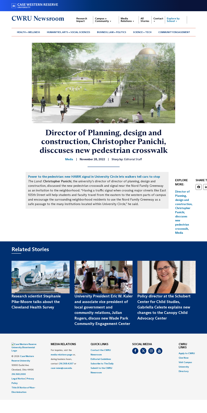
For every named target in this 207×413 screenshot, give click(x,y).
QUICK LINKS (99, 344)
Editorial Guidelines (101, 359)
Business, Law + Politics (111, 32)
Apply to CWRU (187, 353)
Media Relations (127, 20)
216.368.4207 (66, 363)
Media (179, 233)
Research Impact (81, 20)
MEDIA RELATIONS (63, 344)
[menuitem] (29, 32)
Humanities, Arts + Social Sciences (68, 32)
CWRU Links (183, 346)
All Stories (145, 20)
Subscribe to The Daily (102, 363)
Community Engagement (174, 32)
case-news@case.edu (61, 368)
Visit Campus (185, 362)
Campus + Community (103, 20)
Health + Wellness (28, 32)
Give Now (183, 357)
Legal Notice (18, 370)
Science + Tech (142, 32)
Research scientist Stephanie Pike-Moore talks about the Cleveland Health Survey (36, 301)
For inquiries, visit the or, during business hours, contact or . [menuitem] (63, 359)
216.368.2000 (19, 366)
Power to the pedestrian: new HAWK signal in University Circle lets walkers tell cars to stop (94, 176)
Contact (158, 19)
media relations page (61, 354)
